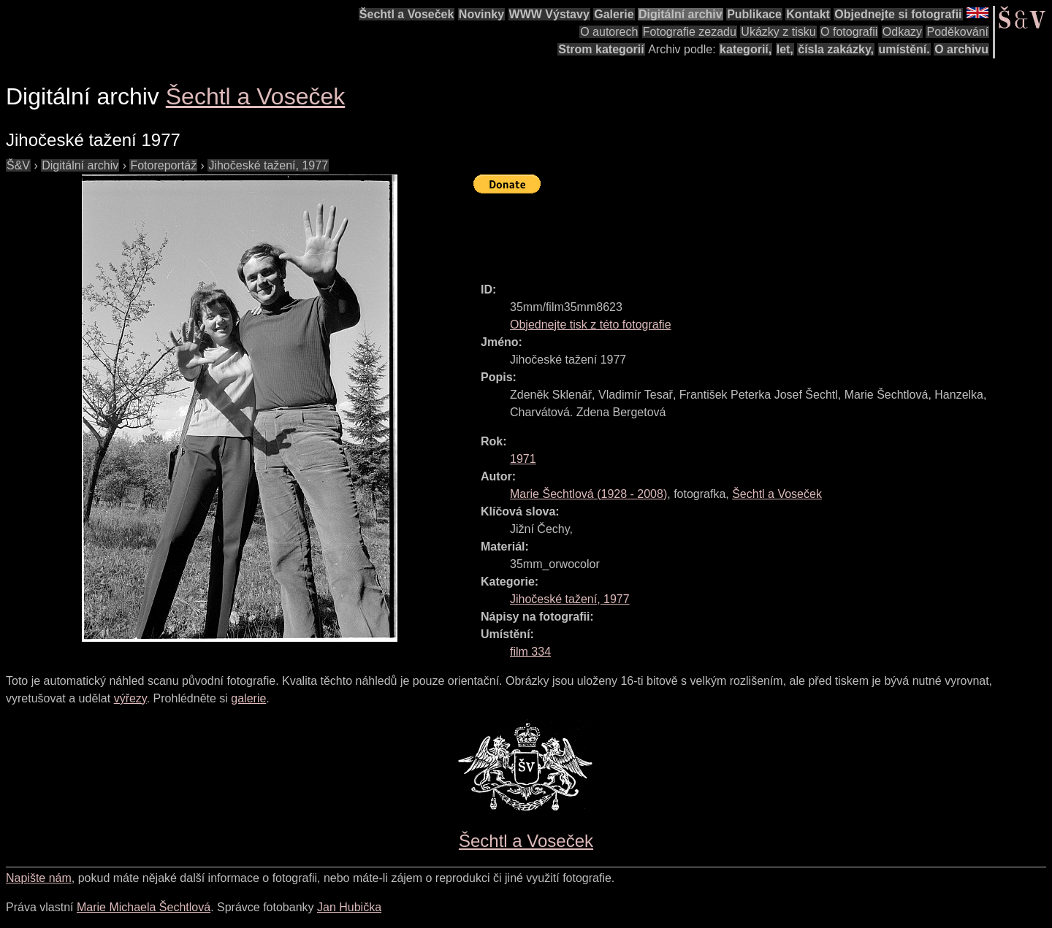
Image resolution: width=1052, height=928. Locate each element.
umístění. (904, 49)
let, (785, 49)
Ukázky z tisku (778, 32)
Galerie (613, 14)
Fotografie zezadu (689, 32)
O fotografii (848, 32)
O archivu (961, 49)
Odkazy (902, 32)
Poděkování (957, 32)
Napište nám (39, 878)
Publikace (754, 14)
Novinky (481, 14)
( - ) (588, 494)
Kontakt (808, 14)
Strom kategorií (601, 49)
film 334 (530, 651)
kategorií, (745, 49)
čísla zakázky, (836, 49)
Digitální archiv (681, 14)
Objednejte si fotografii (897, 14)
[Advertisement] (739, 231)
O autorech (609, 32)
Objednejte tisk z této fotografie (590, 324)
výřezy (130, 698)
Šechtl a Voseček (406, 14)
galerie (248, 698)
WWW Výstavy (549, 14)
